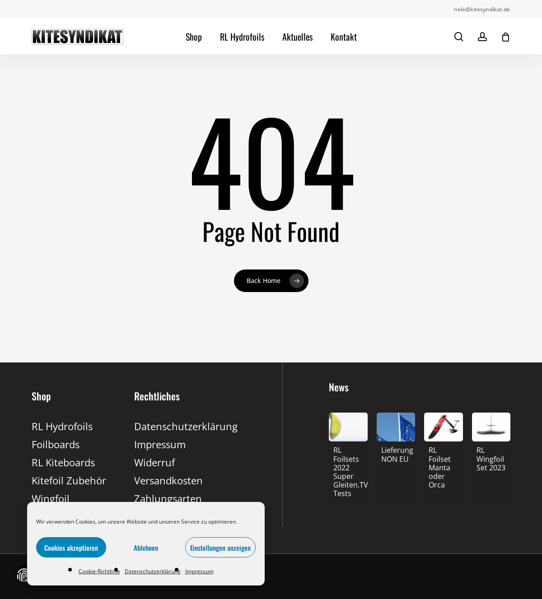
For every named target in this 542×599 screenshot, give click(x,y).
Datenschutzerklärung (153, 571)
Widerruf (154, 462)
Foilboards (55, 444)
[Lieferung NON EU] (396, 455)
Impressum (199, 571)
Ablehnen (146, 548)
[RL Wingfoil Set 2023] (491, 459)
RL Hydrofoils (62, 426)
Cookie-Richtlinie (99, 571)
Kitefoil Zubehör (69, 480)
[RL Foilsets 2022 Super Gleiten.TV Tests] (348, 472)
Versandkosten (168, 480)
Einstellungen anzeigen (220, 548)
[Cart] (505, 37)
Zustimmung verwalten (23, 575)
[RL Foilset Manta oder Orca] (443, 468)
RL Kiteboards (63, 462)
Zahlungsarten (168, 498)
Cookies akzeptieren (71, 548)
